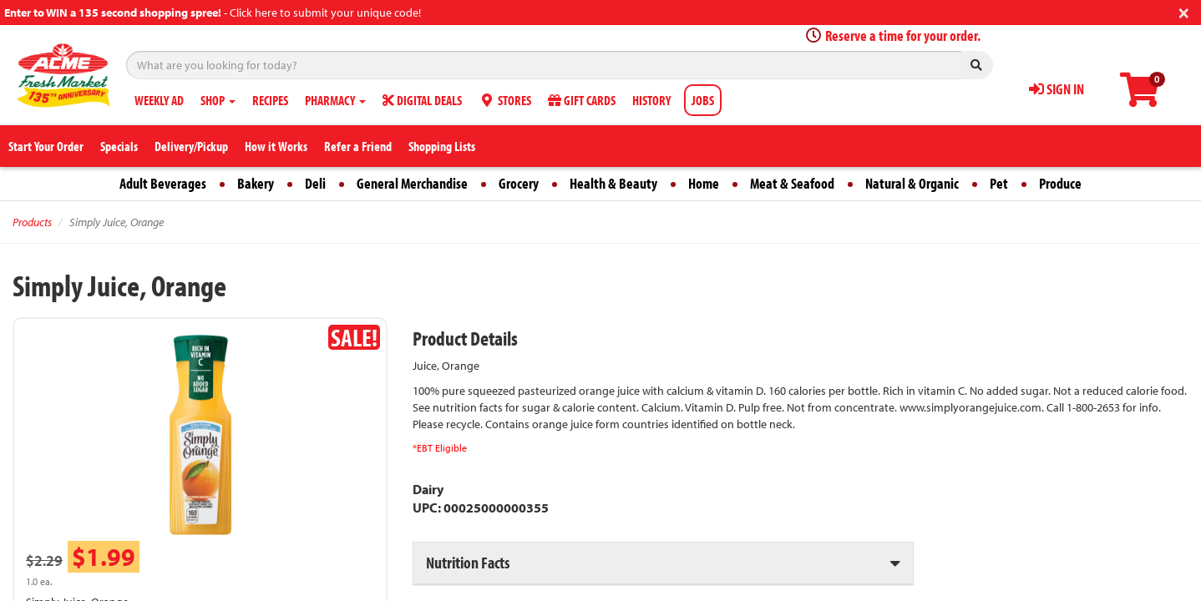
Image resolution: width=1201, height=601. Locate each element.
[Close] (1183, 11)
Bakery (255, 183)
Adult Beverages (162, 183)
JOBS (703, 100)
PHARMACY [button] (335, 100)
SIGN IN (1056, 88)
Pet (999, 183)
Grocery (519, 183)
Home (703, 183)
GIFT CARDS (582, 100)
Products (32, 222)
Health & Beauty (613, 183)
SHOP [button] (218, 100)
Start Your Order (46, 146)
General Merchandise (412, 183)
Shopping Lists (441, 146)
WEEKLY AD (159, 100)
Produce (1060, 183)
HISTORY (651, 100)
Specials (119, 146)
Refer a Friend (358, 146)
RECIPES (270, 100)
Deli (315, 183)
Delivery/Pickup (191, 146)
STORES (505, 100)
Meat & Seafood (792, 183)
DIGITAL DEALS (422, 100)
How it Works (276, 146)
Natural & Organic (912, 183)
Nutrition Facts (467, 562)
